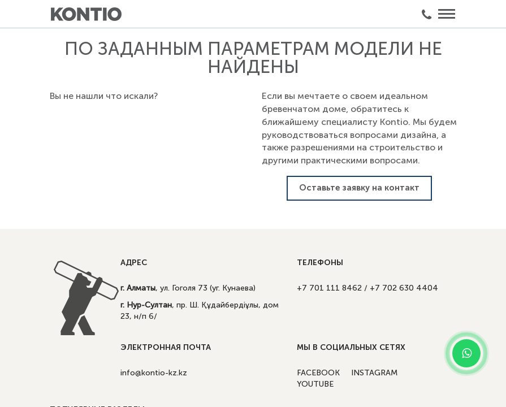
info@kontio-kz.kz (153, 373)
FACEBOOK (318, 373)
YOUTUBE (315, 384)
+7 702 (404, 288)
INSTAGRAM (374, 373)
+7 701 (329, 288)
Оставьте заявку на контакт (359, 188)
